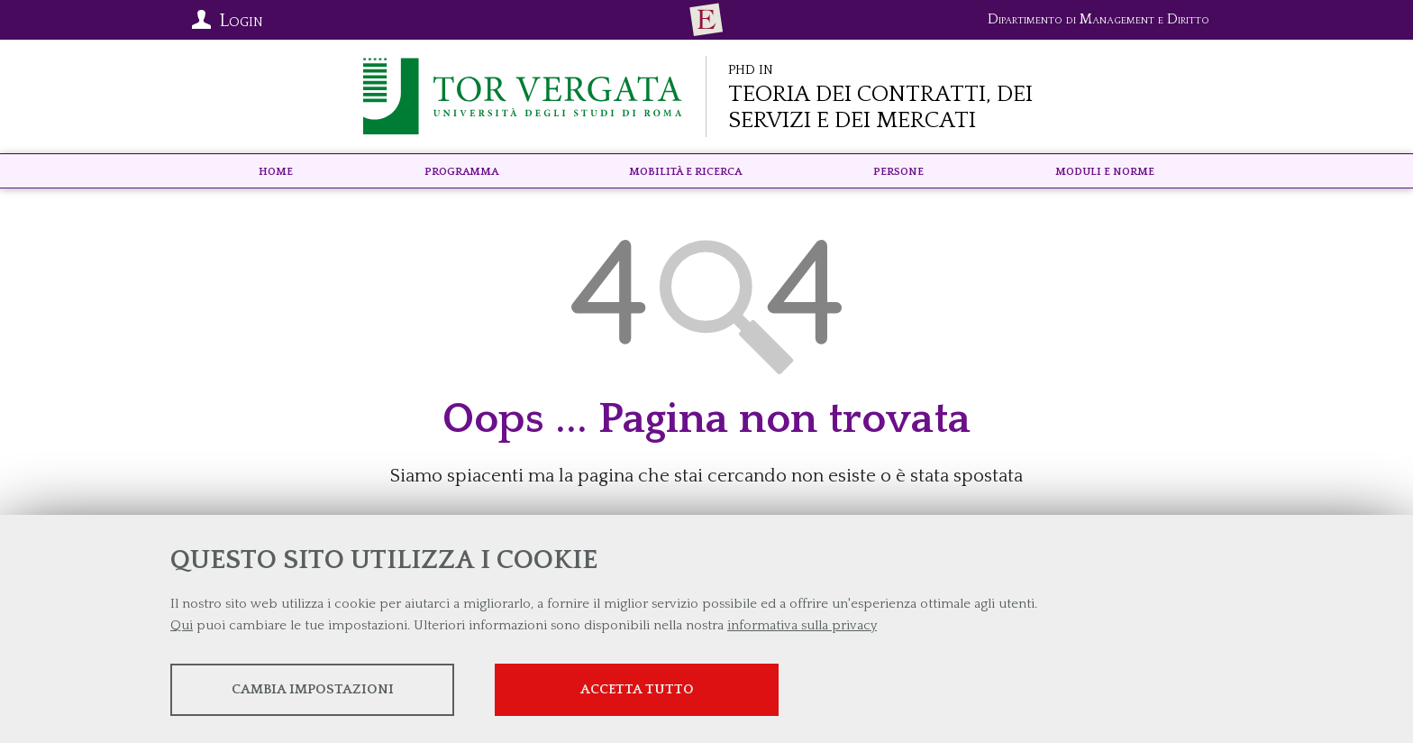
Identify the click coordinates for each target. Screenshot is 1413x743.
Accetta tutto (637, 689)
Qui (181, 625)
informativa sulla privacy (802, 625)
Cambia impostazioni (313, 689)
